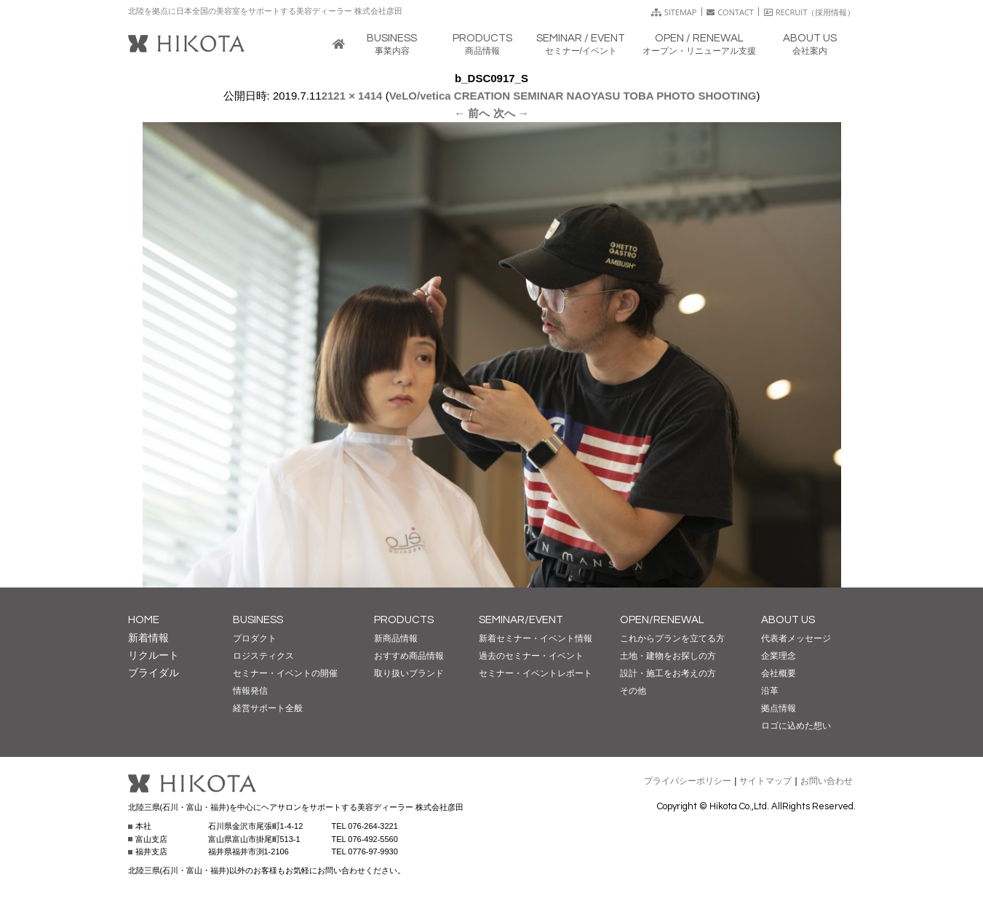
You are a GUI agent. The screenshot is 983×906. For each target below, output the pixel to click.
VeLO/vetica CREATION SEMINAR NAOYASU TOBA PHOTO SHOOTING (573, 95)
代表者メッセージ (796, 638)
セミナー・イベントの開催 (285, 673)
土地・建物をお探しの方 (668, 656)
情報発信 (250, 691)
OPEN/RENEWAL (662, 619)
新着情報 (148, 638)
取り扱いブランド (409, 673)
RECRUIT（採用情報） (810, 12)
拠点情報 (778, 708)
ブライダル (153, 672)
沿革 (770, 691)
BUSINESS (258, 619)
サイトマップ (765, 781)
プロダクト (254, 638)
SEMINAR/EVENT (521, 619)
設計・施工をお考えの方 (668, 673)
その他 (633, 691)
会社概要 (778, 673)
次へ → (511, 113)
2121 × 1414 (352, 95)
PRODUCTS (404, 619)
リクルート (153, 655)
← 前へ (472, 113)
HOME (143, 619)
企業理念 (778, 656)
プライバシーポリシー (687, 781)
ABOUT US (788, 619)
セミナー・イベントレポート (535, 673)
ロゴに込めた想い (796, 726)
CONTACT (730, 12)
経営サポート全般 (268, 708)
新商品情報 (396, 638)
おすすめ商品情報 (409, 656)
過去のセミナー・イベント (531, 656)
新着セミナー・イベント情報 (535, 638)
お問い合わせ (826, 781)
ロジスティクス (263, 656)
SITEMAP (674, 12)
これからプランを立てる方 (672, 638)
